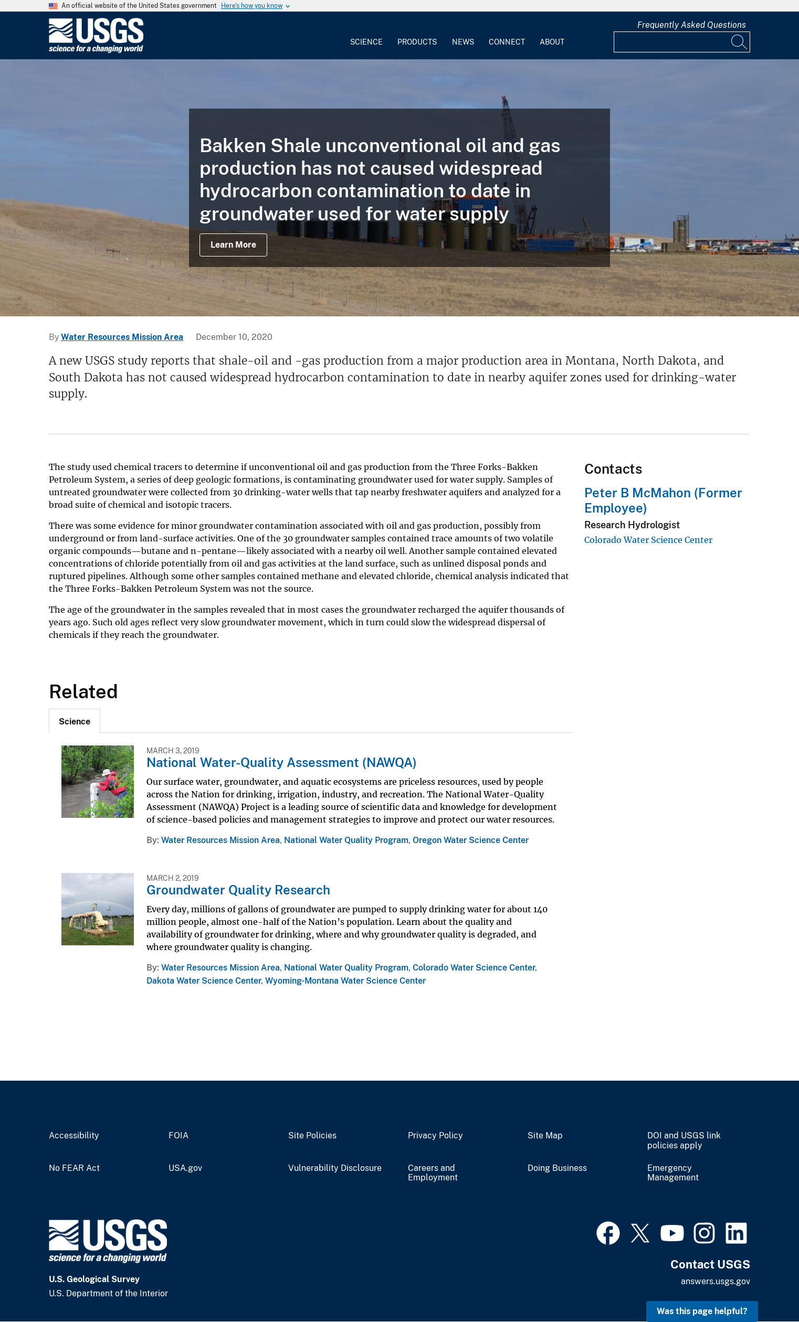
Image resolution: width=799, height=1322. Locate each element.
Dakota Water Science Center (203, 981)
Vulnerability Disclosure (335, 1168)
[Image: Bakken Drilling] (399, 187)
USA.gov (185, 1168)
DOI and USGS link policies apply (684, 1140)
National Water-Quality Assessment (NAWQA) (281, 762)
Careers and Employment (433, 1173)
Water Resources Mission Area (122, 337)
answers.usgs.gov (715, 1281)
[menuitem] (366, 36)
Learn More (233, 245)
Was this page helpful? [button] (702, 1311)
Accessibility (74, 1135)
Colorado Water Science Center (474, 968)
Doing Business (557, 1168)
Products (417, 42)
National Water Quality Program (346, 840)
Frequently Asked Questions (691, 25)
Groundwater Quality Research (238, 889)
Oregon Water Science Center (471, 840)
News (463, 42)
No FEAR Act (74, 1168)
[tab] (74, 721)
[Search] (739, 41)
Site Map (545, 1135)
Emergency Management (673, 1173)
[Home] (96, 51)
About (552, 42)
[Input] (682, 41)
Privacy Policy (435, 1135)
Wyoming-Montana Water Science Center (345, 981)
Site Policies (312, 1135)
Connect (507, 42)
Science (366, 42)
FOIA (178, 1135)
